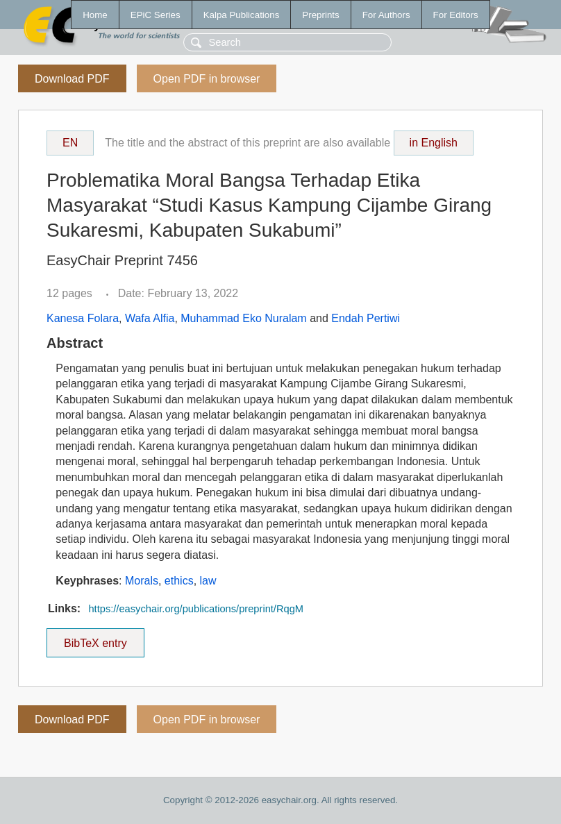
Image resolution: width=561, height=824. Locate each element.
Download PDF (72, 79)
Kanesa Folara (83, 318)
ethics (179, 581)
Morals (141, 581)
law (208, 581)
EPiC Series (156, 15)
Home (95, 15)
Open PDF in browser (206, 79)
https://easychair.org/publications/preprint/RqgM (195, 608)
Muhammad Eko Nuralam (243, 318)
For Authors (386, 15)
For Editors (455, 15)
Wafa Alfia (149, 318)
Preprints (320, 15)
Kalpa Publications (241, 15)
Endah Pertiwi (365, 318)
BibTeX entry (95, 638)
